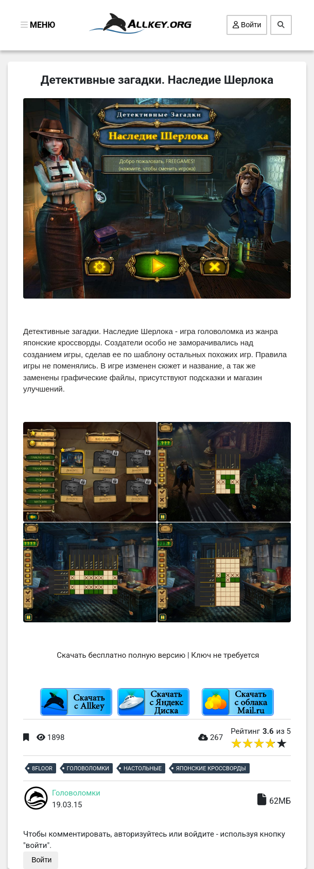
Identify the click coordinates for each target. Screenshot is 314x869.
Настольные (143, 768)
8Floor (42, 768)
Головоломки (88, 768)
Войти (247, 25)
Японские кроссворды (211, 768)
